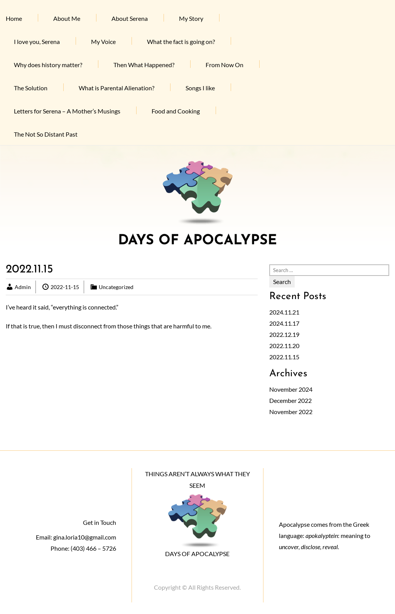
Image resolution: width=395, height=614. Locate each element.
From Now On (224, 64)
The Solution (30, 87)
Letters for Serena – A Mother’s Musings (67, 111)
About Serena (129, 18)
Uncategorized (116, 287)
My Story (191, 18)
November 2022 (290, 411)
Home (14, 18)
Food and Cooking (176, 111)
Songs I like (200, 87)
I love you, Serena (37, 41)
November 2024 (290, 389)
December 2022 (290, 400)
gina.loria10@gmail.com (84, 537)
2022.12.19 (284, 334)
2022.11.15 (284, 356)
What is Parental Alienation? (116, 87)
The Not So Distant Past (46, 134)
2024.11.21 (284, 312)
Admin (23, 287)
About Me (66, 18)
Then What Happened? (143, 64)
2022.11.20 (284, 345)
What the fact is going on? (181, 41)
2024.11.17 (284, 323)
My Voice (103, 41)
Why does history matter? (48, 64)
